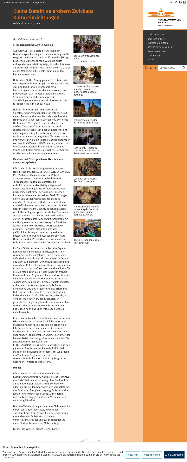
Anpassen (133, 454)
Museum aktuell (21, 2)
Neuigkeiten (38, 2)
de (171, 2)
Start (8, 2)
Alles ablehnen (152, 454)
